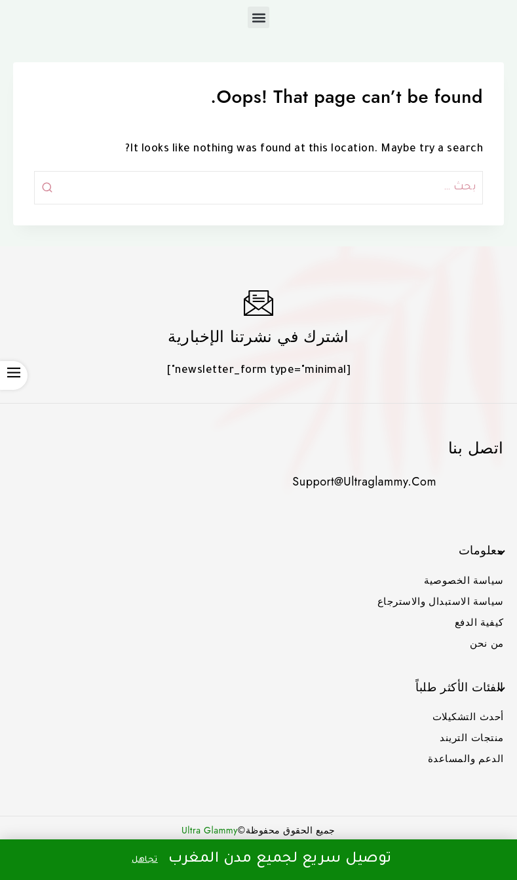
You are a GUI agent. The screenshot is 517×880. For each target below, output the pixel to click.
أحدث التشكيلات (468, 717)
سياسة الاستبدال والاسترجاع (440, 601)
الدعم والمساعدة (466, 759)
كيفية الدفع (479, 622)
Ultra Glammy (210, 830)
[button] (258, 17)
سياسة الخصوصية (464, 580)
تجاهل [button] (145, 860)
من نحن (487, 643)
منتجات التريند (472, 738)
